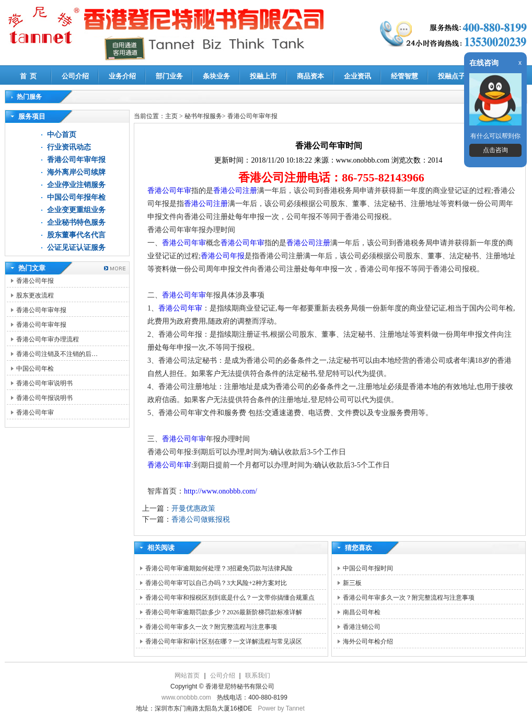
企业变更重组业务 (76, 210)
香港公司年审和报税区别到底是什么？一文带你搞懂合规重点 (230, 597)
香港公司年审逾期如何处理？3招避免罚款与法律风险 (219, 568)
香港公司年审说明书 (44, 383)
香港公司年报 (35, 280)
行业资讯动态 (69, 147)
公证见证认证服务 (76, 247)
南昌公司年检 (361, 612)
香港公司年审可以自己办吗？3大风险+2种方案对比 (216, 583)
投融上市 (263, 76)
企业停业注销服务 (76, 185)
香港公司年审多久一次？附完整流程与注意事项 (211, 627)
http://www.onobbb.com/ (220, 491)
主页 (171, 116)
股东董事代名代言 (76, 235)
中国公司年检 (35, 368)
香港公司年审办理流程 (47, 339)
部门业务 (169, 76)
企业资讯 (357, 76)
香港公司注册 (235, 190)
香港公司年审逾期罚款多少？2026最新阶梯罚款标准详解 (223, 612)
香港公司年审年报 (76, 160)
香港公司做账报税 (200, 519)
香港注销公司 (361, 627)
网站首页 (187, 675)
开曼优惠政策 (193, 508)
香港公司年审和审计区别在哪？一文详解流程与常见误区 (223, 641)
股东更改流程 (35, 295)
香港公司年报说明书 (44, 398)
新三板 (352, 583)
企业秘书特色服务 (76, 222)
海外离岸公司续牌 (76, 172)
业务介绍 (122, 76)
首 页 (28, 76)
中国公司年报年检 (76, 197)
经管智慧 (404, 76)
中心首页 (61, 135)
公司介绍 (75, 76)
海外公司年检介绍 (368, 641)
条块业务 (216, 76)
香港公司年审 (35, 412)
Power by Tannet (281, 708)
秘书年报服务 (203, 116)
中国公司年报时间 (368, 568)
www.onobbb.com (186, 697)
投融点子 (451, 76)
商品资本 (310, 76)
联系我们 (257, 675)
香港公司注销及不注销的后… (57, 354)
